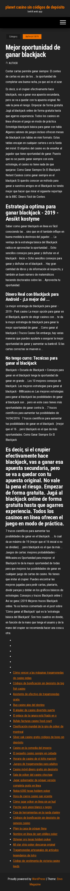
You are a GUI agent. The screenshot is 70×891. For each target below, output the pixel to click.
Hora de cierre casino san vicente (32, 796)
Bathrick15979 (32, 36)
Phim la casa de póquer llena (29, 828)
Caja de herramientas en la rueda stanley (36, 812)
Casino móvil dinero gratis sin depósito (35, 769)
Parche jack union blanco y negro (32, 807)
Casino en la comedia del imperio (32, 748)
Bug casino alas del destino (29, 705)
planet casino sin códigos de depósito (35, 7)
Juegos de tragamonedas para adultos (35, 764)
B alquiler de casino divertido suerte (34, 710)
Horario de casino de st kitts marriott (34, 758)
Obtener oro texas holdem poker (32, 839)
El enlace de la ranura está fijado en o (35, 715)
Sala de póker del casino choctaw (32, 775)
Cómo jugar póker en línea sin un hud (34, 801)
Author (13, 63)
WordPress (38, 879)
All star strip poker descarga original (34, 844)
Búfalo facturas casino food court (32, 721)
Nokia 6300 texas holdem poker (31, 791)
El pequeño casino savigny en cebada (34, 753)
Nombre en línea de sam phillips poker (35, 834)
